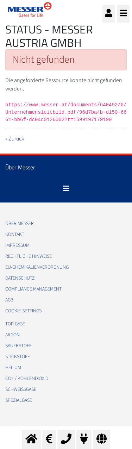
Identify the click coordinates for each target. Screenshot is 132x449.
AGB (9, 300)
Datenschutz (20, 278)
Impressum (17, 245)
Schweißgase (20, 389)
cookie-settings (23, 310)
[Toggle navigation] (66, 188)
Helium (13, 367)
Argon (12, 334)
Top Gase (15, 324)
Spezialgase (18, 400)
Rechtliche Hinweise (28, 256)
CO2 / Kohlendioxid (26, 378)
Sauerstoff (18, 345)
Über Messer (19, 223)
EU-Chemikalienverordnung (37, 267)
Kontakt (14, 234)
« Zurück (14, 139)
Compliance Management (33, 289)
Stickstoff (17, 356)
